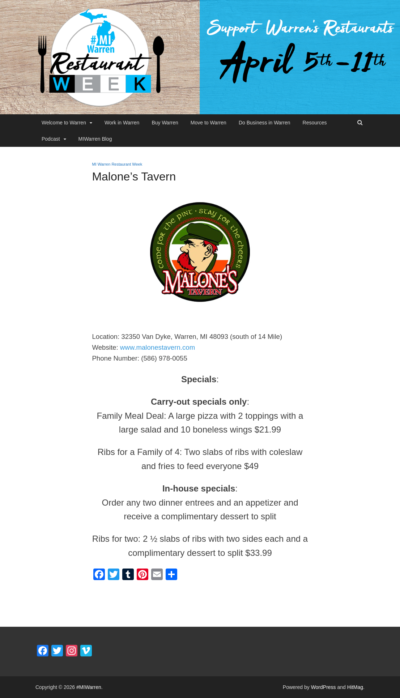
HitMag (355, 687)
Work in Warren (122, 122)
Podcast (51, 139)
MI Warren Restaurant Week (117, 164)
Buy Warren (165, 122)
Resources (315, 122)
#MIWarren (88, 687)
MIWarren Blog (95, 139)
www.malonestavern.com (157, 347)
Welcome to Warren (64, 122)
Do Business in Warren (264, 122)
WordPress (323, 687)
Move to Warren (208, 122)
